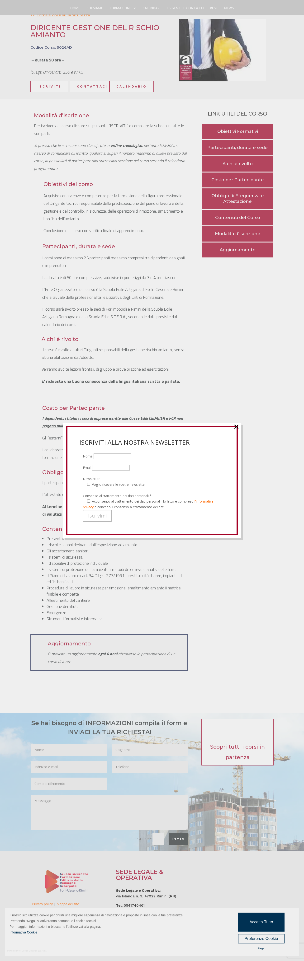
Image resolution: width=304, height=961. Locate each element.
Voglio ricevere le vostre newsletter (119, 89)
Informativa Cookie (23, 932)
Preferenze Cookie (261, 938)
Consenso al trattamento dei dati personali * (117, 100)
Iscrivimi (97, 120)
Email (106, 72)
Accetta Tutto (261, 922)
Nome (107, 61)
